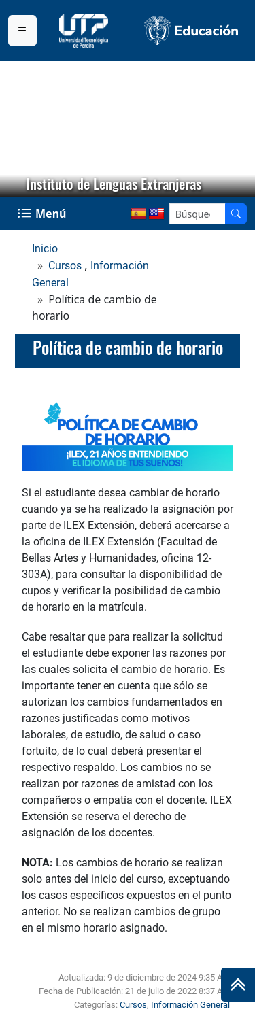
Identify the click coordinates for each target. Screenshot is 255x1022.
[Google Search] (197, 213)
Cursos (65, 265)
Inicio (45, 248)
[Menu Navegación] (43, 213)
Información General (190, 1005)
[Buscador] (236, 213)
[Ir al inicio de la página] (238, 985)
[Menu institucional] (22, 30)
